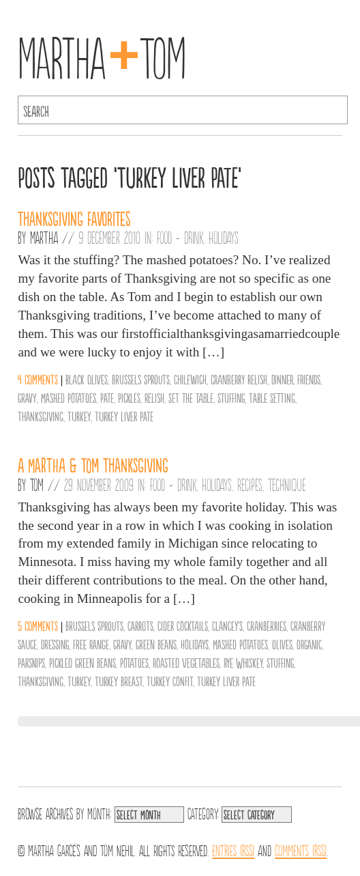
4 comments (38, 379)
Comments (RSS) (301, 849)
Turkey (79, 416)
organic (309, 644)
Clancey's (227, 625)
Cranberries (266, 625)
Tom (37, 484)
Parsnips (31, 662)
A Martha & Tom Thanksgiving (93, 464)
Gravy (27, 397)
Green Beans (156, 644)
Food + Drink (180, 237)
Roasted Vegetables (186, 662)
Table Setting (272, 397)
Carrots (140, 625)
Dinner (282, 379)
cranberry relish (239, 379)
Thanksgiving (40, 416)
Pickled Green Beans (82, 662)
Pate (107, 397)
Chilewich (190, 379)
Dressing (55, 644)
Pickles (129, 397)
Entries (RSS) (233, 849)
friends (308, 379)
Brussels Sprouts (141, 379)
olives (282, 644)
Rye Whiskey (243, 662)
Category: (203, 812)
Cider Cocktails (183, 625)
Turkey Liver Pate (124, 416)
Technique (287, 484)
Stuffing (231, 397)
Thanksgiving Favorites (74, 217)
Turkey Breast (118, 681)
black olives (86, 379)
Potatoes (134, 662)
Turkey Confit (170, 681)
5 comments (38, 625)
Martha (44, 237)
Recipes (249, 484)
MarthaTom (102, 54)
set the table (190, 397)
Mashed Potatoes (68, 397)
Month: (99, 812)
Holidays (224, 237)
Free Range (91, 644)
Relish (154, 397)
